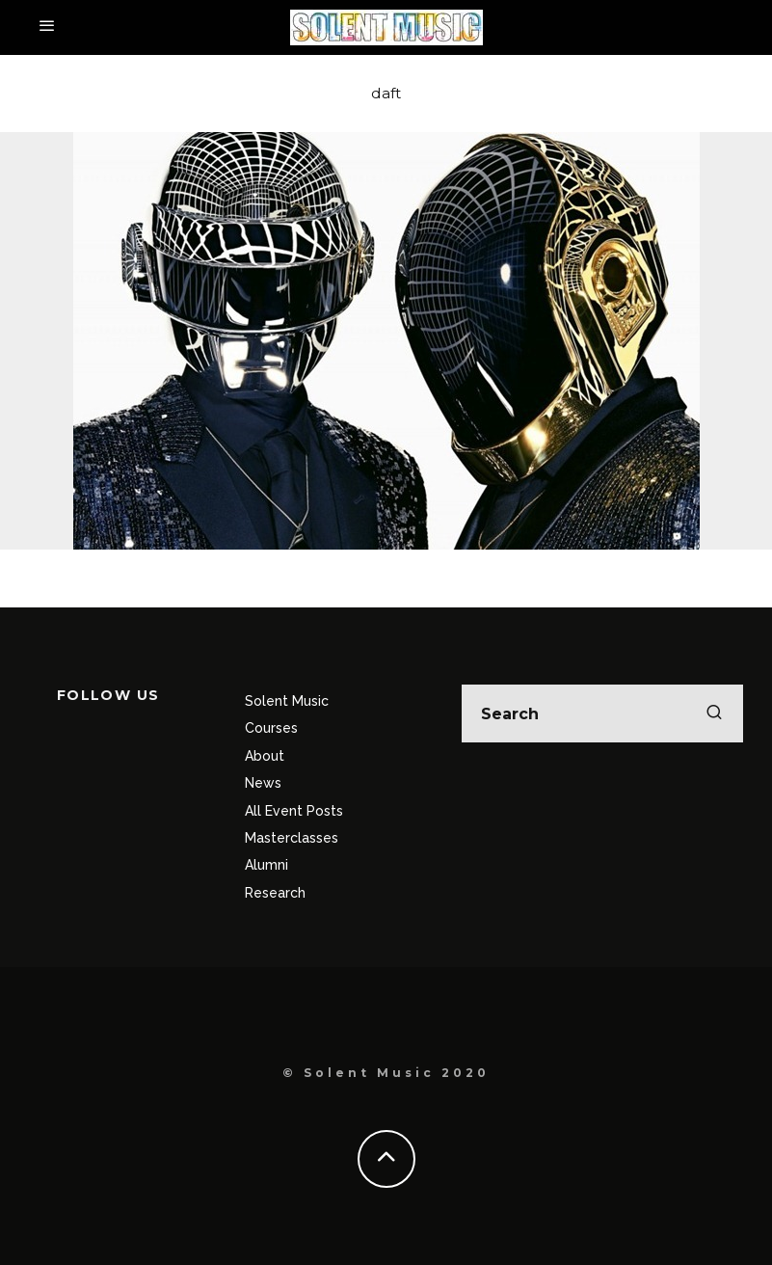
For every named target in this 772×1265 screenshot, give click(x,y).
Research (275, 893)
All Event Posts (294, 811)
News (263, 783)
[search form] (602, 713)
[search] (714, 713)
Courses (271, 728)
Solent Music (287, 701)
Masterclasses (291, 838)
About (264, 756)
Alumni (266, 865)
